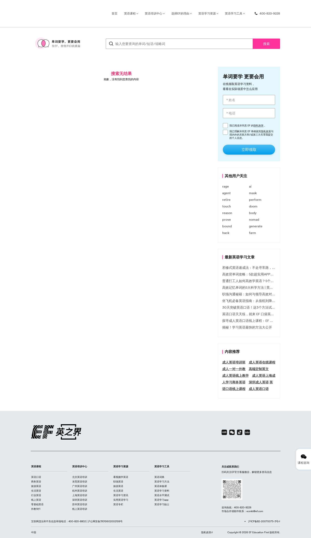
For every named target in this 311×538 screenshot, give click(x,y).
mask (253, 193)
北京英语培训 (79, 477)
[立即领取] (249, 150)
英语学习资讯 (120, 495)
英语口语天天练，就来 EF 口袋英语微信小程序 (249, 314)
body (253, 213)
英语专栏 (118, 504)
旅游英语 (36, 486)
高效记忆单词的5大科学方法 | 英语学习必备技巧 (249, 287)
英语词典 (159, 477)
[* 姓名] (249, 100)
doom (253, 206)
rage (225, 186)
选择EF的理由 (180, 13)
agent (226, 193)
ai (250, 186)
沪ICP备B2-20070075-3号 (263, 521)
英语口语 (36, 477)
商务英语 (36, 481)
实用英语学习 (120, 500)
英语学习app (161, 500)
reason (227, 213)
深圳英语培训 (79, 500)
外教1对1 (35, 509)
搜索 (266, 43)
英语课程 (130, 13)
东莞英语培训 (79, 481)
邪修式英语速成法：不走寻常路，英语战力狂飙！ (249, 267)
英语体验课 (160, 486)
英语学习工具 (233, 13)
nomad (254, 219)
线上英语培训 (79, 509)
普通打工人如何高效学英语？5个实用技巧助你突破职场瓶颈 (249, 281)
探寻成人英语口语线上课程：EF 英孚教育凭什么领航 (249, 320)
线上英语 (36, 500)
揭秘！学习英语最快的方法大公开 (247, 327)
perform (255, 199)
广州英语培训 (79, 486)
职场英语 (118, 481)
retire (226, 199)
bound (227, 226)
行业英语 (36, 495)
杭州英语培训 (79, 490)
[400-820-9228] (267, 13)
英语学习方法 (161, 481)
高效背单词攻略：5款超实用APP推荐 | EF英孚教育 (249, 274)
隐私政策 (258, 125)
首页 (114, 13)
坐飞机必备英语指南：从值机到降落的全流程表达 (249, 300)
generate (255, 226)
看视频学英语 (120, 477)
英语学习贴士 (161, 504)
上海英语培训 (79, 495)
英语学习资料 (161, 490)
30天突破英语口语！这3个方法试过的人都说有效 (249, 307)
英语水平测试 (161, 495)
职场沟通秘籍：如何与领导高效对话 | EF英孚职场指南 (249, 294)
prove (226, 219)
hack (225, 232)
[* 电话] (249, 113)
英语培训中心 (153, 13)
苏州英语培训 (79, 504)
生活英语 (36, 490)
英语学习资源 (207, 13)
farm (252, 232)
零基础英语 (37, 504)
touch (226, 206)
